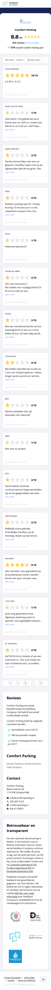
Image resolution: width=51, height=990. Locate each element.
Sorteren (19, 60)
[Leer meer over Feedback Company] (15, 936)
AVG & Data (29, 977)
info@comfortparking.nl (22, 797)
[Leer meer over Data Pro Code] (15, 916)
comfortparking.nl (19, 805)
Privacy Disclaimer (12, 977)
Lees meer (9, 129)
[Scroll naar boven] (43, 979)
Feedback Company (26, 984)
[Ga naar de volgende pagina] (33, 683)
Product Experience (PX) (19, 868)
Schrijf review (32, 42)
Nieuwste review (35, 60)
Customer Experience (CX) (23, 864)
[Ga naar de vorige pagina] (18, 683)
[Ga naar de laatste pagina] (41, 683)
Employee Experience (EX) (20, 871)
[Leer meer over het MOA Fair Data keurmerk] (35, 916)
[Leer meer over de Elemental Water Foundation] (15, 956)
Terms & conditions (26, 980)
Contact (11, 980)
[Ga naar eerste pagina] (10, 683)
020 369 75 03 (17, 801)
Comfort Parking (25, 29)
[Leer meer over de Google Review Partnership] (35, 936)
